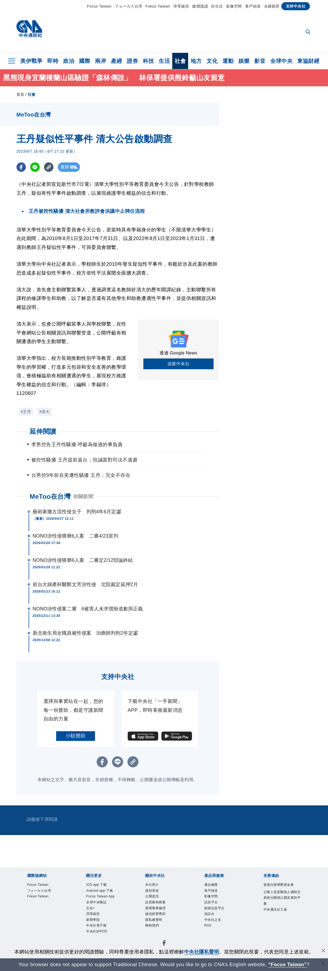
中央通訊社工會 (279, 920)
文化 (212, 61)
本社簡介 (154, 885)
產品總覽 (213, 885)
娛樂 (243, 61)
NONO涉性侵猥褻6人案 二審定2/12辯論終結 (83, 560)
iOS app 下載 (99, 885)
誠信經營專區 (158, 919)
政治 (68, 61)
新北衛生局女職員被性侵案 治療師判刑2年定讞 (85, 633)
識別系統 (154, 892)
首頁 (20, 94)
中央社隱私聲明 (201, 952)
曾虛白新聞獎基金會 (281, 888)
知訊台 (211, 919)
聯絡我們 (154, 933)
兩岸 (100, 61)
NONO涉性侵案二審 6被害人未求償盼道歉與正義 (88, 608)
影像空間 (234, 6)
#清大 (44, 411)
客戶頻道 (253, 6)
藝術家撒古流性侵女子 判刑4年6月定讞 (77, 511)
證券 (132, 61)
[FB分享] (21, 167)
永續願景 (272, 6)
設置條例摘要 (158, 906)
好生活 (217, 6)
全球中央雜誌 (99, 906)
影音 (259, 61)
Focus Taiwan (99, 6)
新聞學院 (95, 926)
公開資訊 (154, 899)
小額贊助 (76, 735)
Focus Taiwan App (104, 899)
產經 (116, 61)
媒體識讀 (200, 6)
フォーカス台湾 (128, 6)
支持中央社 (296, 6)
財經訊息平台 (217, 912)
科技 (148, 61)
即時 (52, 61)
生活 (164, 61)
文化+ (92, 912)
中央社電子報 (99, 933)
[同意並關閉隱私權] (323, 951)
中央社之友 (215, 926)
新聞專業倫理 (158, 912)
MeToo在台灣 (50, 496)
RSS (209, 933)
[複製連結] (48, 167)
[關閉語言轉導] (323, 964)
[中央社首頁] (29, 30)
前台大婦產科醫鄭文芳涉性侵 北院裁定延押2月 (85, 584)
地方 (196, 61)
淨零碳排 (181, 6)
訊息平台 (213, 906)
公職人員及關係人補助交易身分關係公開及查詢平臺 (281, 906)
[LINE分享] (35, 167)
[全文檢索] (309, 32)
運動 (228, 61)
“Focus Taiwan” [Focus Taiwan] (287, 964)
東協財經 (308, 61)
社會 (180, 61)
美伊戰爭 (31, 61)
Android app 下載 (103, 892)
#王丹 (26, 411)
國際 (84, 61)
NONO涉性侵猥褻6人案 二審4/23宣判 (75, 536)
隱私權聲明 (156, 926)
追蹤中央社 (178, 363)
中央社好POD (99, 940)
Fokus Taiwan (158, 6)
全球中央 (281, 61)
